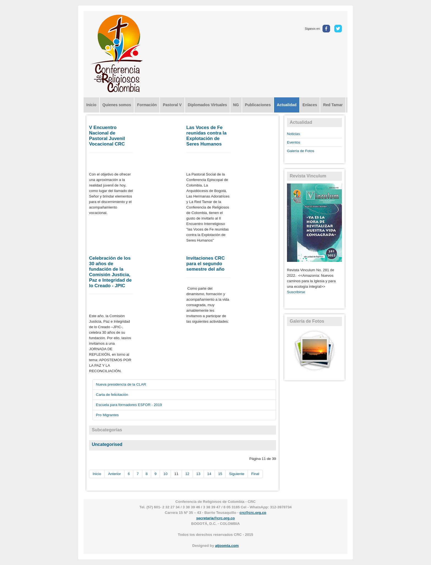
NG (236, 105)
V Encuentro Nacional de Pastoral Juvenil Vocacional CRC (107, 136)
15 (220, 474)
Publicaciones (258, 105)
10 (165, 474)
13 (198, 474)
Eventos (293, 142)
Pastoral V (172, 105)
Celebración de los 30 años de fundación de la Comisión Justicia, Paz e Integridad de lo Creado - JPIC (110, 272)
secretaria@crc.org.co (215, 518)
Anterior (114, 474)
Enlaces (310, 105)
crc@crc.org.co (252, 513)
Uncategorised (107, 444)
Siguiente (236, 474)
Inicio (91, 105)
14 (209, 474)
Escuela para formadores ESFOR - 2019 (129, 405)
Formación (147, 105)
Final (255, 474)
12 (187, 474)
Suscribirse (296, 292)
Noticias (293, 134)
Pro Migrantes (107, 415)
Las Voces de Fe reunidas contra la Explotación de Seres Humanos (206, 136)
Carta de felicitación (112, 395)
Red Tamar (332, 105)
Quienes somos (117, 105)
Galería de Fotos (300, 151)
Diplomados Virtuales (207, 105)
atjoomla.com (227, 546)
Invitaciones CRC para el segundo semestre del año (205, 264)
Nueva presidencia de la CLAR (121, 384)
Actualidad (287, 105)
